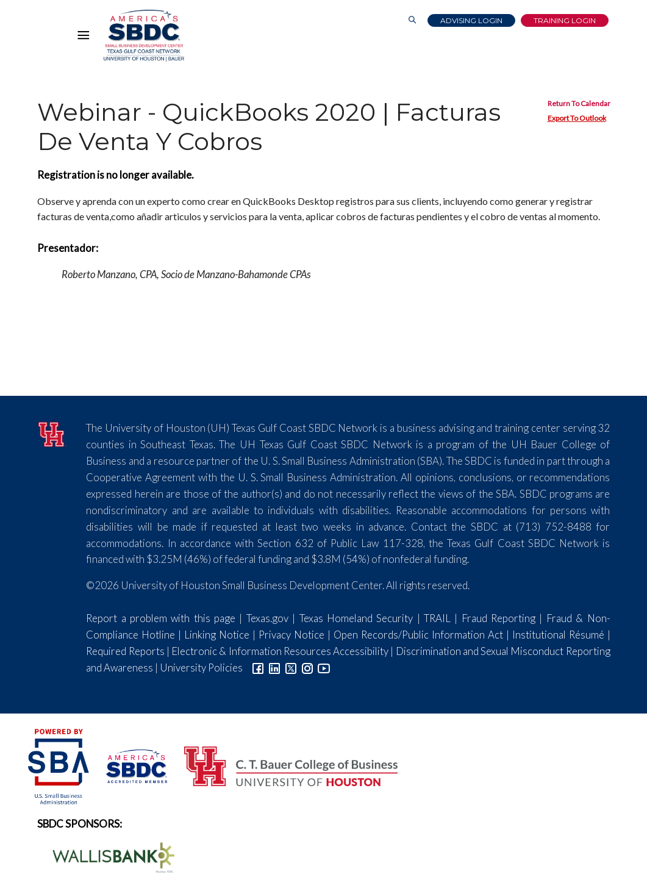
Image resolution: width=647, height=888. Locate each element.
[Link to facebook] (258, 667)
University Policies (201, 667)
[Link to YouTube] (323, 667)
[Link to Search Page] (412, 20)
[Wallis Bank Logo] (106, 856)
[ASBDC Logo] (130, 765)
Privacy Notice (291, 634)
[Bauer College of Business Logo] (283, 765)
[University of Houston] (52, 433)
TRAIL (437, 618)
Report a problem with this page (160, 618)
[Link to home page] (144, 35)
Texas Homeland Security (356, 618)
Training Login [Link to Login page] (565, 20)
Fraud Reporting (498, 618)
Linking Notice (216, 634)
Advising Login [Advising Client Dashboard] (471, 20)
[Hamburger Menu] (87, 38)
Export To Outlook (577, 118)
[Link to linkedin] (274, 667)
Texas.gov (267, 618)
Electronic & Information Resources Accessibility (279, 651)
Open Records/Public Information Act (418, 634)
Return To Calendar (579, 103)
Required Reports (125, 651)
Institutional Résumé (558, 634)
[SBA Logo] (59, 765)
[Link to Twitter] (291, 667)
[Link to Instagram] (307, 667)
